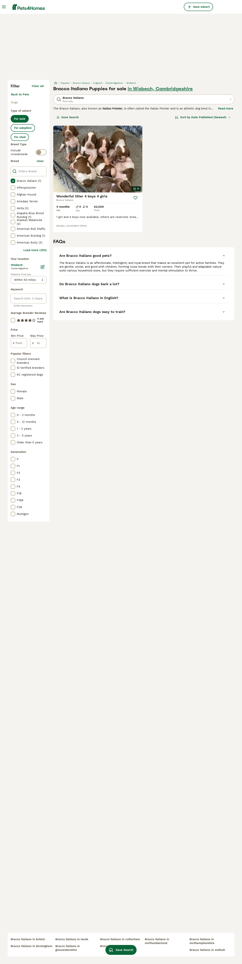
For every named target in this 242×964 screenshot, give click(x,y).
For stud (19, 137)
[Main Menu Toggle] (4, 7)
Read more (225, 108)
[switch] (41, 152)
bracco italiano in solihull (207, 950)
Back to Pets (20, 94)
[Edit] (42, 267)
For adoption (23, 128)
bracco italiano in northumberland (157, 941)
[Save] (135, 198)
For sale (19, 119)
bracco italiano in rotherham (120, 939)
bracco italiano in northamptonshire (201, 941)
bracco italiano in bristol (28, 939)
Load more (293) (35, 250)
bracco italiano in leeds (71, 939)
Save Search (68, 117)
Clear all (38, 86)
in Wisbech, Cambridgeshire (160, 88)
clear (40, 161)
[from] (19, 343)
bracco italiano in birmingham (31, 946)
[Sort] (202, 117)
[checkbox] (13, 181)
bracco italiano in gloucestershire (67, 948)
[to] (38, 343)
